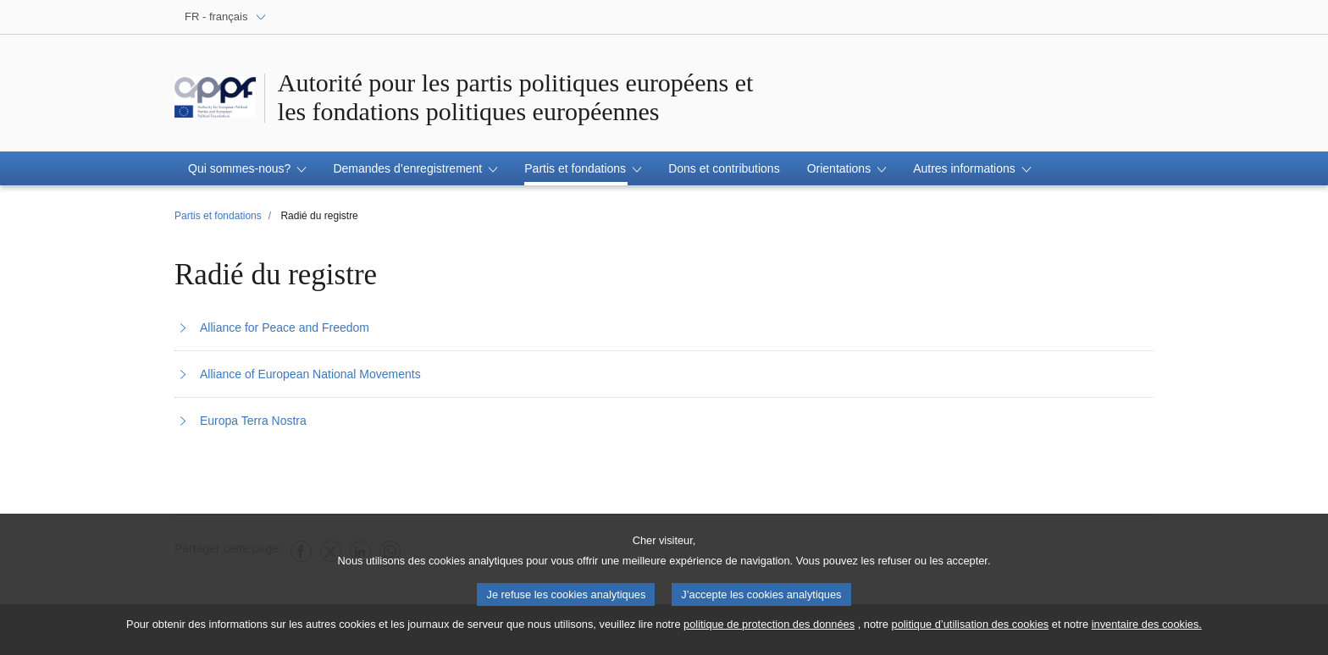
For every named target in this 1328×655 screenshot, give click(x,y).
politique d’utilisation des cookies (970, 628)
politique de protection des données (769, 628)
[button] (246, 168)
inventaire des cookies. (1147, 628)
